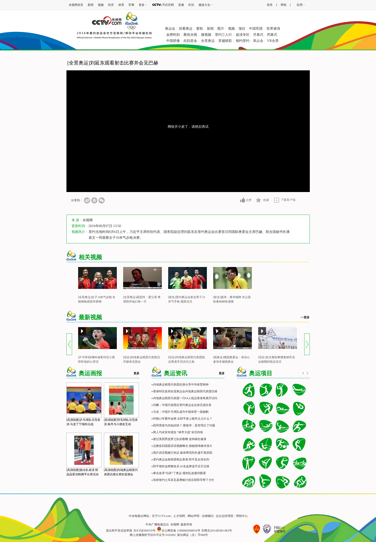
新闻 (90, 5)
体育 (121, 5)
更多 (142, 5)
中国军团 (256, 28)
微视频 (206, 35)
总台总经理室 (224, 516)
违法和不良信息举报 (119, 530)
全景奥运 (208, 41)
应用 (300, 5)
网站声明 (193, 516)
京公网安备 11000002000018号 (178, 530)
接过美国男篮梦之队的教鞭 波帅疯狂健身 (179, 439)
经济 (111, 5)
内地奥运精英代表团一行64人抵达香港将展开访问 (185, 398)
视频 (101, 5)
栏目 (191, 5)
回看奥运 (186, 28)
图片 (220, 28)
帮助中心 (242, 516)
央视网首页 (76, 5)
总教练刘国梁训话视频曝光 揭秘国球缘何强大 (182, 446)
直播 (181, 5)
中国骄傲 (173, 41)
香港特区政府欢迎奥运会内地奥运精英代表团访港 (185, 391)
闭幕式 (272, 35)
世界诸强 (273, 28)
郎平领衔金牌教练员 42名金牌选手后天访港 (181, 466)
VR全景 (272, 41)
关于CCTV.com (161, 516)
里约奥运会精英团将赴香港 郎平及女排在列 (181, 459)
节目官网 (168, 5)
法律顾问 (207, 516)
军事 (131, 5)
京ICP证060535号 (144, 530)
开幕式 (258, 35)
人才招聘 (179, 516)
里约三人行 (223, 35)
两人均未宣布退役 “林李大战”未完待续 (178, 432)
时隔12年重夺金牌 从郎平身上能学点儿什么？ (182, 418)
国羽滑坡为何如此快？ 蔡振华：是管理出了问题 (184, 425)
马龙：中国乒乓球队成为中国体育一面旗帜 (181, 411)
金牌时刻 (173, 35)
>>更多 (305, 317)
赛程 (199, 28)
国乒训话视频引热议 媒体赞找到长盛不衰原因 (182, 452)
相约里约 (242, 41)
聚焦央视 (190, 35)
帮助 (283, 5)
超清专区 (242, 35)
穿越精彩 (225, 41)
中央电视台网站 (139, 516)
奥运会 (170, 28)
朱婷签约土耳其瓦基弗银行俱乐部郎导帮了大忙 (183, 480)
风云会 (258, 41)
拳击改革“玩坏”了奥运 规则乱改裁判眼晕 (179, 473)
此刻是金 (190, 41)
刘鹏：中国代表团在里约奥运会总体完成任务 (182, 405)
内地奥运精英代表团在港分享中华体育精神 (181, 384)
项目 (241, 28)
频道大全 (204, 5)
